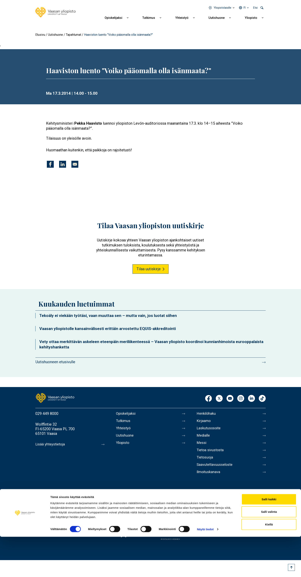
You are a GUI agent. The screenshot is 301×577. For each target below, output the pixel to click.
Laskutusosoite (209, 429)
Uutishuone (216, 18)
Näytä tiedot (205, 569)
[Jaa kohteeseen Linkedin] (62, 164)
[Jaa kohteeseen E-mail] (74, 164)
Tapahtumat (73, 34)
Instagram (240, 398)
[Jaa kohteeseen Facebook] (50, 164)
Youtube (230, 398)
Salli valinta (269, 552)
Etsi (255, 7)
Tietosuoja (205, 462)
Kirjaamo (204, 421)
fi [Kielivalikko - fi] (245, 7)
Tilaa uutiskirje (148, 269)
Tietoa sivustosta (211, 454)
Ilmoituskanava (209, 478)
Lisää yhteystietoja (51, 444)
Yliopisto (251, 18)
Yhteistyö (182, 18)
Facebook (208, 398)
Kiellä (269, 564)
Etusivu (40, 34)
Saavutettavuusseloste (216, 470)
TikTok (262, 398)
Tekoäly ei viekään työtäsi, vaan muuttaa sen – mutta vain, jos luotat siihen (108, 315)
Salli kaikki (269, 539)
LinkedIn (251, 398)
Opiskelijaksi (113, 18)
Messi (202, 446)
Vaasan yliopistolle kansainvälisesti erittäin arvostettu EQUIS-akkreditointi (107, 328)
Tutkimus (148, 18)
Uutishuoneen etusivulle (55, 362)
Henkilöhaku (207, 413)
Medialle (204, 437)
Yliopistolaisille (222, 7)
